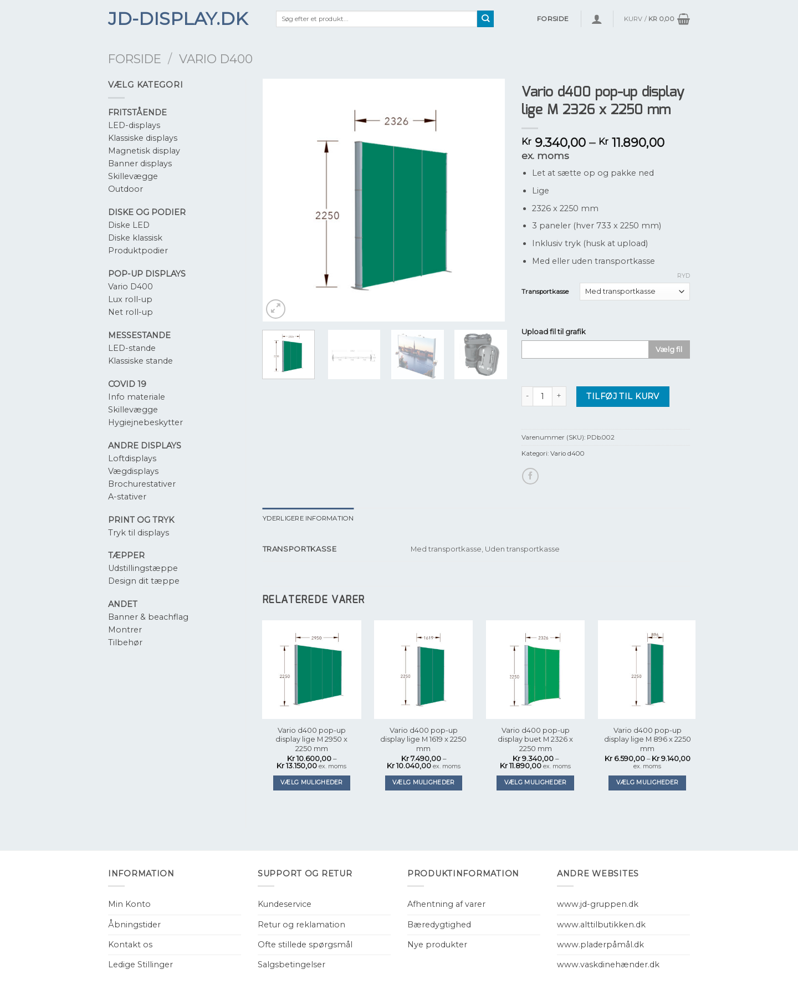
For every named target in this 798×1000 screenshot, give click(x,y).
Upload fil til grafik (553, 331)
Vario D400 (130, 287)
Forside (134, 59)
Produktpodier (138, 251)
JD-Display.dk (178, 19)
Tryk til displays (138, 533)
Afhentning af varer (446, 904)
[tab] (308, 518)
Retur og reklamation (301, 925)
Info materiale (136, 397)
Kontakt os (130, 945)
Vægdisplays (133, 471)
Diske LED (129, 225)
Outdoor (125, 189)
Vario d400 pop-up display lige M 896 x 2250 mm (647, 739)
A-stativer (127, 497)
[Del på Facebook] (530, 476)
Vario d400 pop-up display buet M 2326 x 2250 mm (535, 739)
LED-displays (134, 125)
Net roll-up (130, 312)
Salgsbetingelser (291, 965)
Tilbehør (125, 642)
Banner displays (140, 164)
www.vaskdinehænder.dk (608, 965)
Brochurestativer (142, 484)
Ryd (683, 275)
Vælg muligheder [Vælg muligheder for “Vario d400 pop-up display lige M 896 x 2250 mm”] (647, 782)
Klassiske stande (140, 361)
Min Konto (129, 904)
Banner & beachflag (148, 617)
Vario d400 (216, 59)
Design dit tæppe (144, 581)
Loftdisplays (132, 458)
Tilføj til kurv (622, 396)
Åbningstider (134, 925)
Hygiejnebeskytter (145, 422)
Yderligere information (308, 518)
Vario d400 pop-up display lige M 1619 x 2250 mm (423, 739)
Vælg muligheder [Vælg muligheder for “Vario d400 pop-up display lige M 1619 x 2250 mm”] (423, 782)
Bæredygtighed (439, 925)
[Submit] (485, 19)
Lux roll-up (130, 299)
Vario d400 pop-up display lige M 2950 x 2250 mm (311, 739)
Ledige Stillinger (140, 965)
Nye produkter (437, 945)
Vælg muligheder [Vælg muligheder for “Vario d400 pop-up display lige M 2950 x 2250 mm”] (311, 782)
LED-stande (132, 348)
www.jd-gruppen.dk (597, 904)
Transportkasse (545, 291)
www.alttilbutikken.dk (601, 925)
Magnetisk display (144, 151)
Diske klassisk (135, 238)
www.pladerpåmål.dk (600, 945)
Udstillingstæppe (143, 568)
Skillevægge (133, 176)
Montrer (125, 630)
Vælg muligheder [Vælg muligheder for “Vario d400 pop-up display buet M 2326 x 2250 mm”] (535, 782)
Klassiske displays (142, 138)
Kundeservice (284, 904)
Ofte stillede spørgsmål (305, 945)
